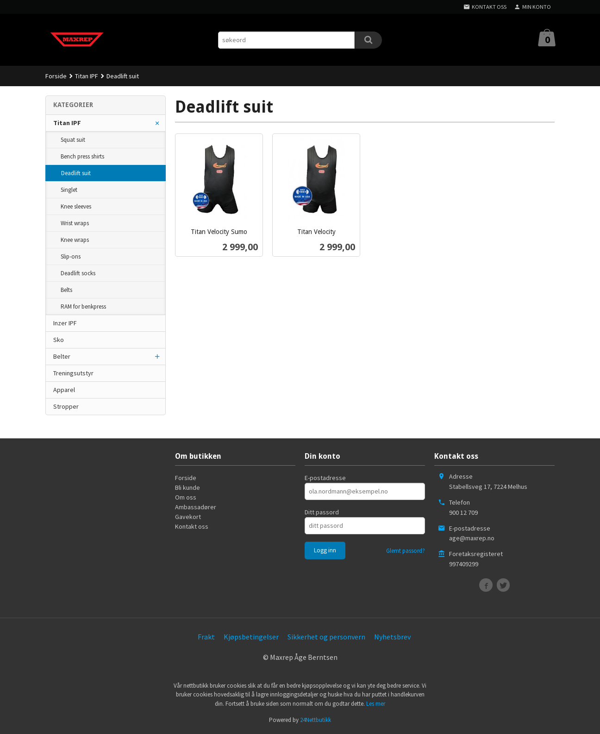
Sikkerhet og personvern (326, 636)
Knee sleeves (76, 206)
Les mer (375, 704)
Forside (56, 76)
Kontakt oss (191, 526)
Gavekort (188, 517)
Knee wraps (75, 240)
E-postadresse (325, 478)
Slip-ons (71, 256)
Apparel (64, 390)
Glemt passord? (405, 551)
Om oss (185, 497)
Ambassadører (195, 507)
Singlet (69, 190)
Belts (66, 290)
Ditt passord (322, 512)
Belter (61, 356)
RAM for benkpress (83, 306)
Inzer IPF (65, 323)
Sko (58, 339)
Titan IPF (67, 123)
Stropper (66, 406)
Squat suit (73, 140)
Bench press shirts (82, 156)
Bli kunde (187, 487)
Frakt (206, 636)
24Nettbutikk (315, 720)
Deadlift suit (76, 173)
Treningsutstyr (73, 373)
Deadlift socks (78, 273)
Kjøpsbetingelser (251, 636)
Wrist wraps (75, 223)
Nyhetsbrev (392, 636)
